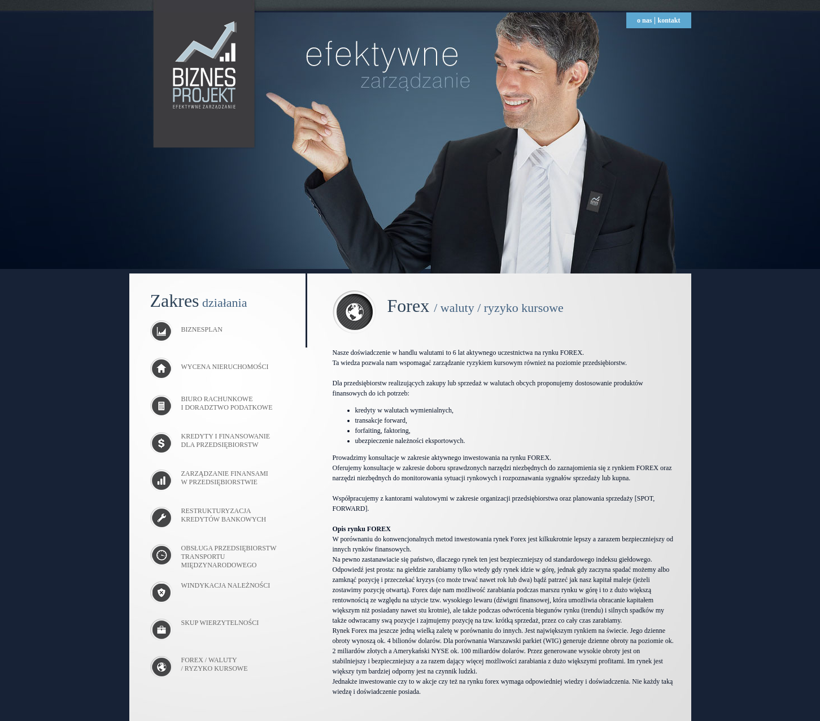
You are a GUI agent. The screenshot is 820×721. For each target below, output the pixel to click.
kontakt (668, 20)
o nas (644, 20)
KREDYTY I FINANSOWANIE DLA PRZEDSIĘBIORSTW (226, 440)
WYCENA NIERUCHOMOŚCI (209, 367)
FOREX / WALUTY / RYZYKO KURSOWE (214, 664)
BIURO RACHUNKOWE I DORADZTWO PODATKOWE (227, 403)
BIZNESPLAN (186, 329)
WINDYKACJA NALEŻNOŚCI (226, 585)
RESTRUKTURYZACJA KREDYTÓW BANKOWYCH (224, 515)
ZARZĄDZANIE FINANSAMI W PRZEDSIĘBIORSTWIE (224, 478)
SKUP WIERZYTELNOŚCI (220, 623)
